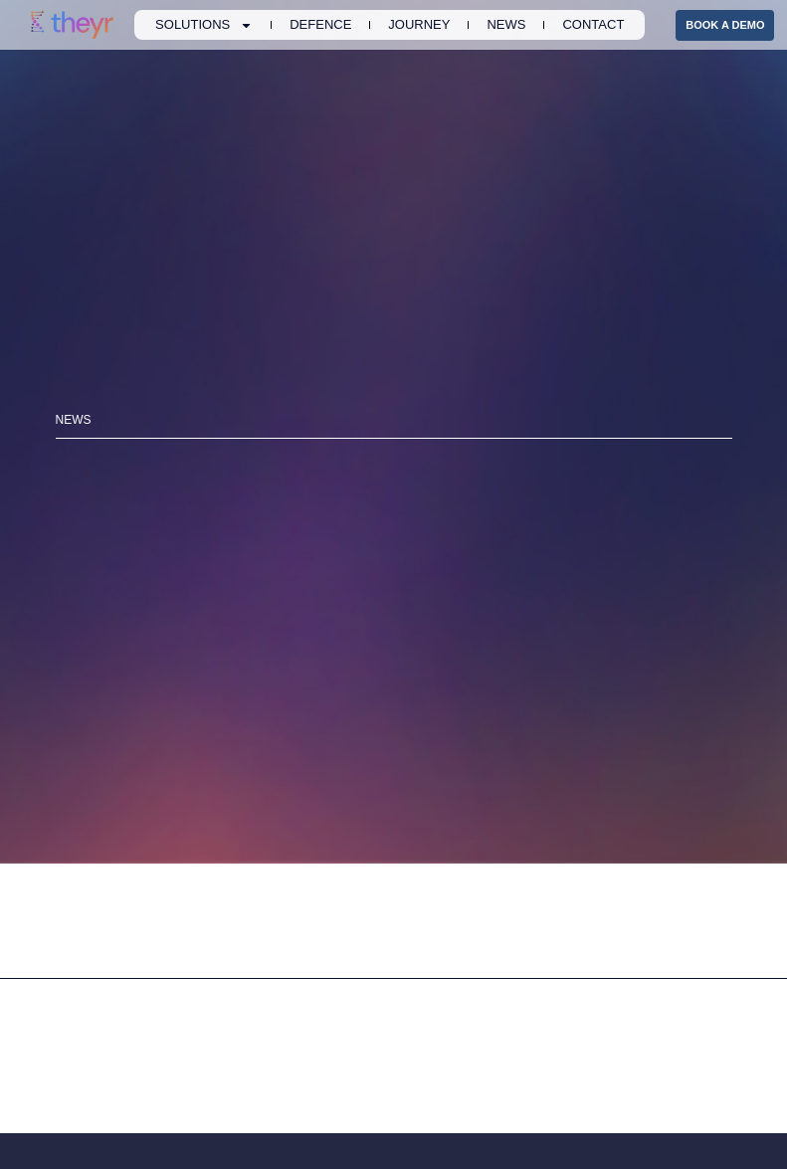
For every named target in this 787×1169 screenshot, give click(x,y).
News (506, 24)
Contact (593, 24)
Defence (320, 24)
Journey (419, 24)
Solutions (204, 25)
